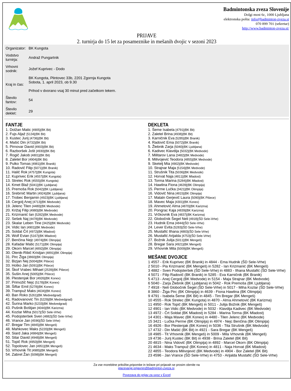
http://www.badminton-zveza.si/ (265, 28)
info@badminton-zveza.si (270, 19)
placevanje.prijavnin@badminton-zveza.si (146, 368)
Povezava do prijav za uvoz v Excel (147, 375)
